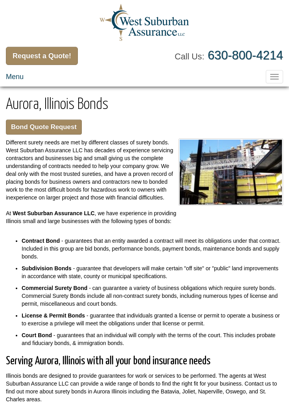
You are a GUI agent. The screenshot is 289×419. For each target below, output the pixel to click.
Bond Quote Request (44, 127)
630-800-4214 (245, 55)
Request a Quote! (42, 56)
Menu (15, 77)
